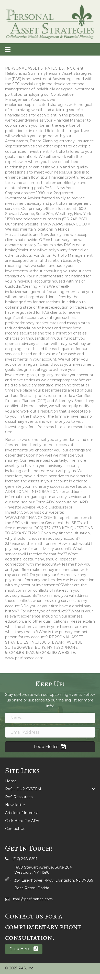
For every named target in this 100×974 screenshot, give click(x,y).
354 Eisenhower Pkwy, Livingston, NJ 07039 (53, 880)
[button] (50, 746)
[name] (50, 718)
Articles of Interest (21, 812)
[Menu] (8, 49)
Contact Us (15, 828)
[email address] (50, 732)
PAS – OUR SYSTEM (23, 789)
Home (11, 781)
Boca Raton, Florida (31, 888)
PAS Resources (18, 797)
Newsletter (15, 805)
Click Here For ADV (22, 820)
